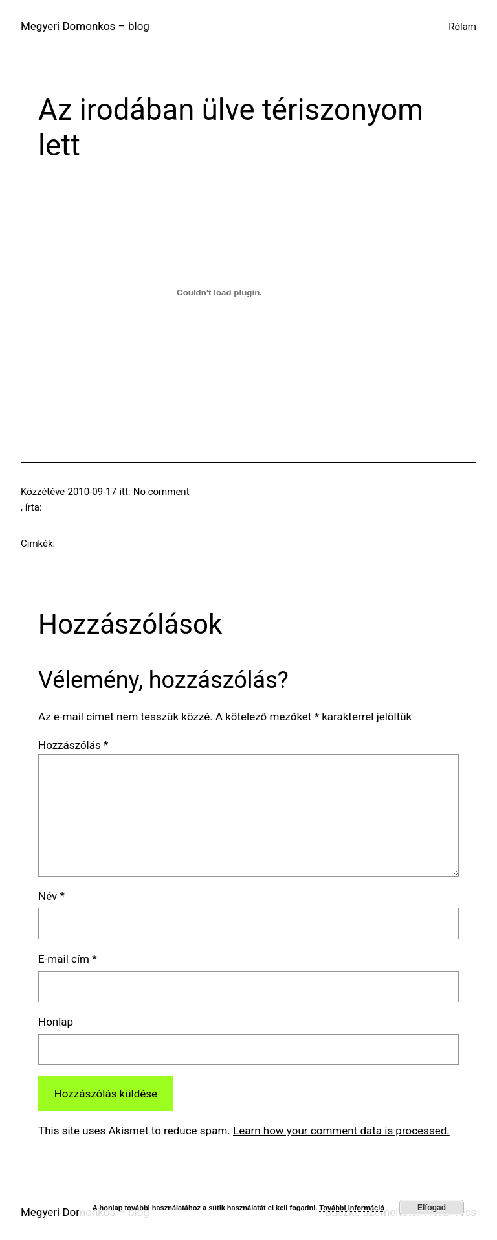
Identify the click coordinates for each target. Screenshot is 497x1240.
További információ (351, 1207)
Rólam (462, 26)
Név (51, 896)
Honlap (55, 1021)
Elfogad (431, 1207)
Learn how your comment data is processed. (341, 1130)
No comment (161, 492)
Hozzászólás (73, 745)
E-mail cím (67, 958)
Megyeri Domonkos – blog (85, 25)
